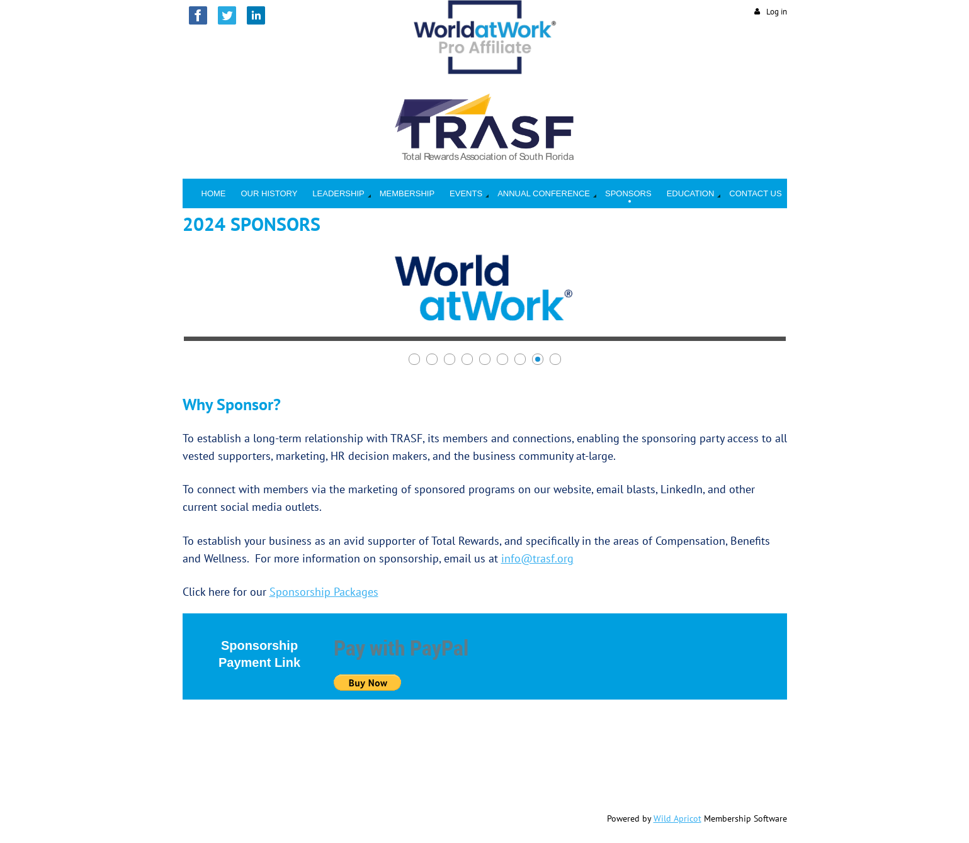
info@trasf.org (537, 558)
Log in (776, 11)
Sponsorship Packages (323, 591)
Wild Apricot (677, 818)
